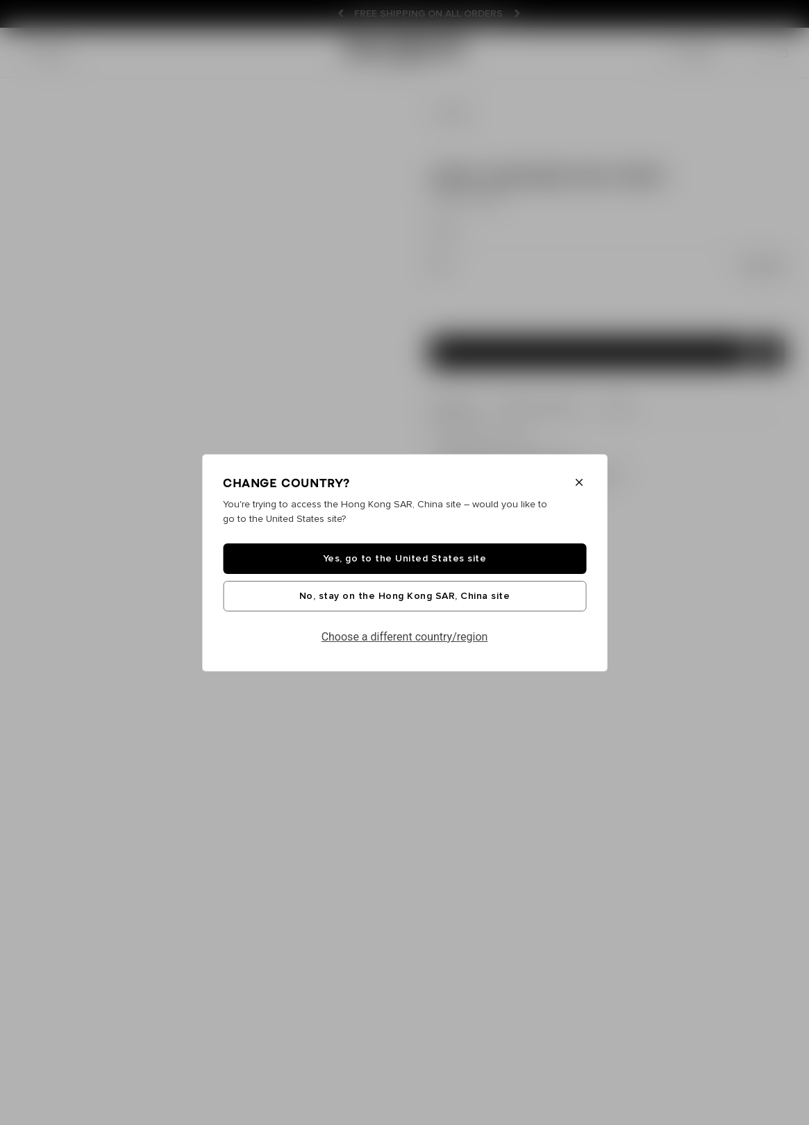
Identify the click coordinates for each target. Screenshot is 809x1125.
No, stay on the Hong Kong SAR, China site (404, 596)
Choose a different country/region (405, 636)
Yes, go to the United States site (405, 559)
